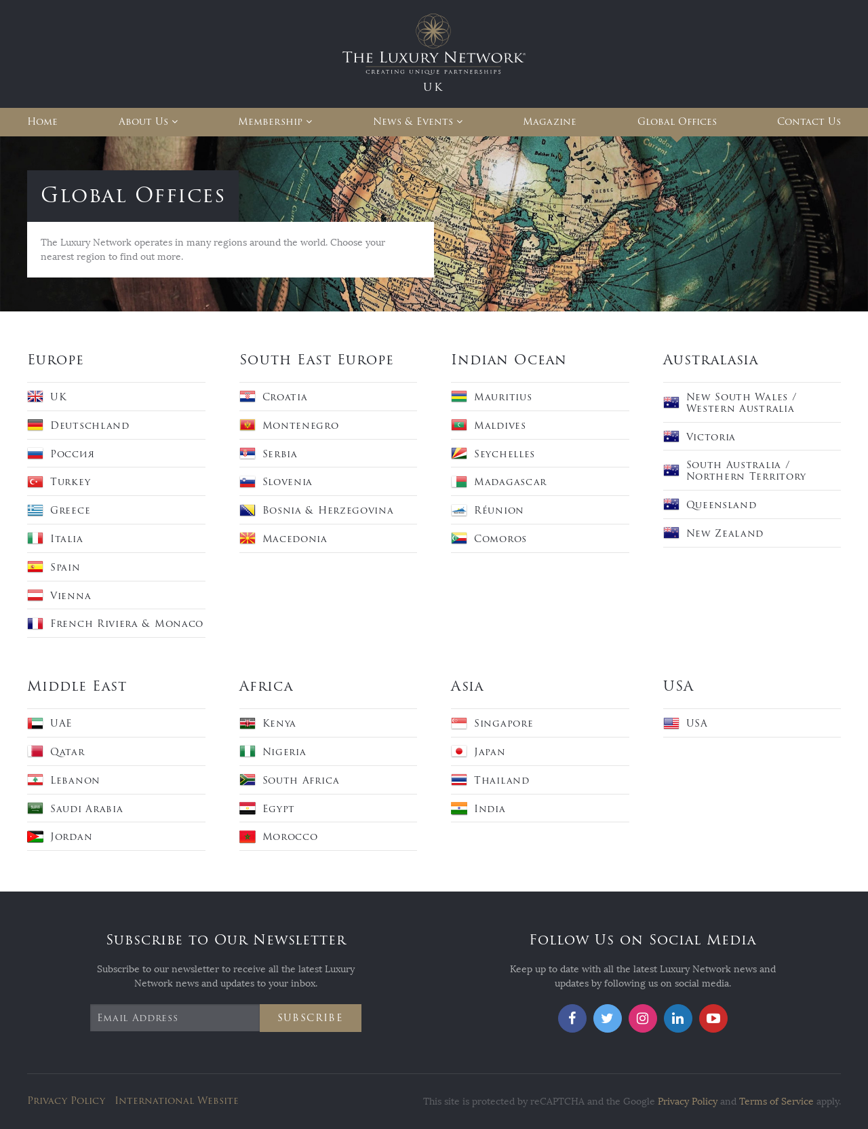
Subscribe (310, 1018)
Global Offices (677, 122)
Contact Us (809, 122)
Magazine (549, 122)
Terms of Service (776, 1101)
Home (42, 122)
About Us (143, 122)
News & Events (413, 122)
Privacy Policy (66, 1101)
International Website (177, 1101)
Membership (270, 122)
